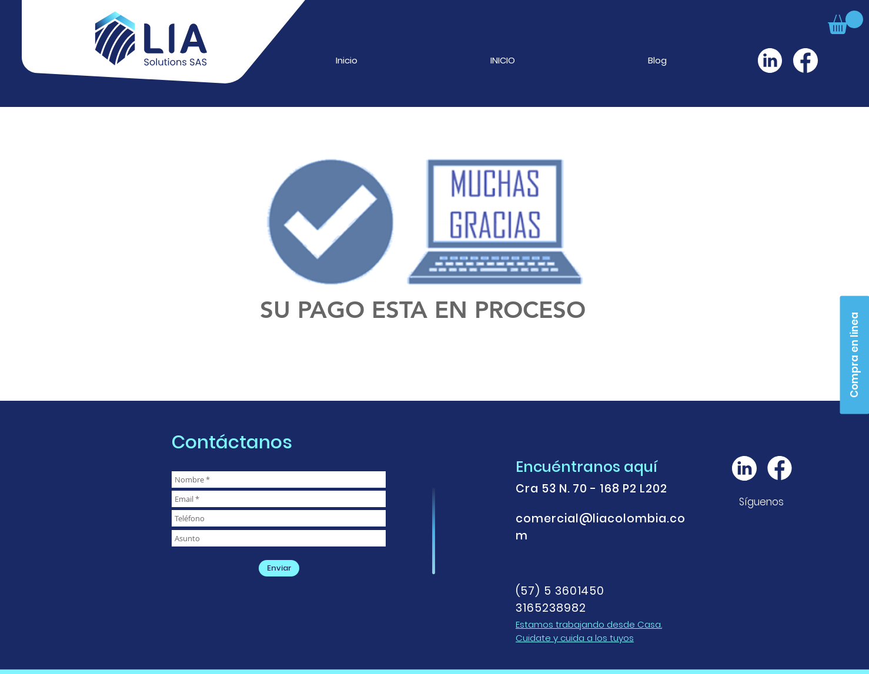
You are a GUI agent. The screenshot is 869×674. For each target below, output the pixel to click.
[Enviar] (279, 568)
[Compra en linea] (854, 355)
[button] (845, 22)
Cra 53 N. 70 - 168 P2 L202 (591, 489)
